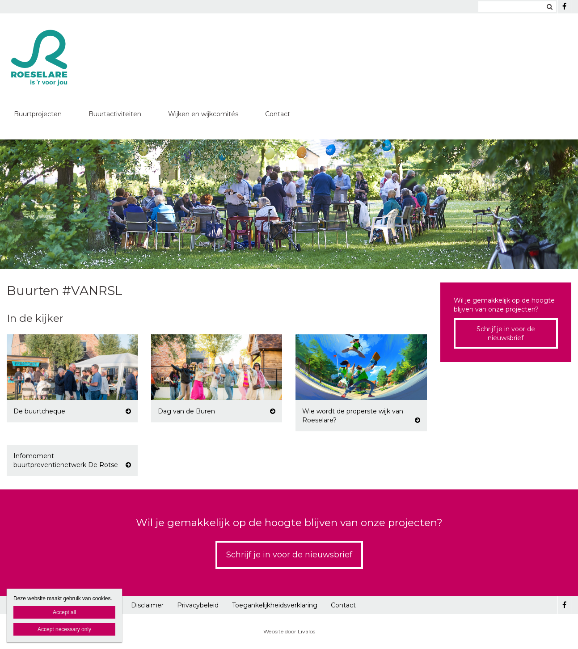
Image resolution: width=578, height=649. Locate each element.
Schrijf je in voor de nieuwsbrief (506, 333)
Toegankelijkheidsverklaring (274, 605)
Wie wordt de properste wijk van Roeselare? (352, 415)
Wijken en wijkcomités (203, 114)
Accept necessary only (64, 629)
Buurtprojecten (38, 114)
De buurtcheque (39, 411)
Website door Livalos (289, 631)
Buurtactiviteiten (115, 114)
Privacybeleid (198, 605)
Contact (277, 114)
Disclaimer (147, 605)
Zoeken (549, 6)
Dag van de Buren (186, 411)
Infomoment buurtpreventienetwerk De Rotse (65, 460)
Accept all (64, 612)
